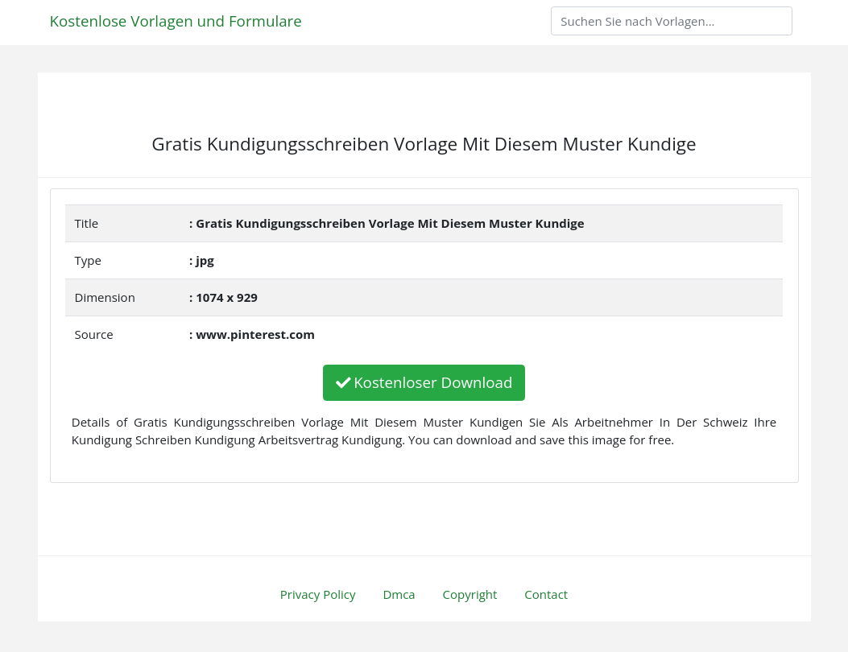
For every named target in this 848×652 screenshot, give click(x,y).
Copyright (470, 594)
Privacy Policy (318, 594)
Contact (546, 594)
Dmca (399, 594)
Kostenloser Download (424, 382)
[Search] (671, 20)
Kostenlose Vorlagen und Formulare (176, 20)
